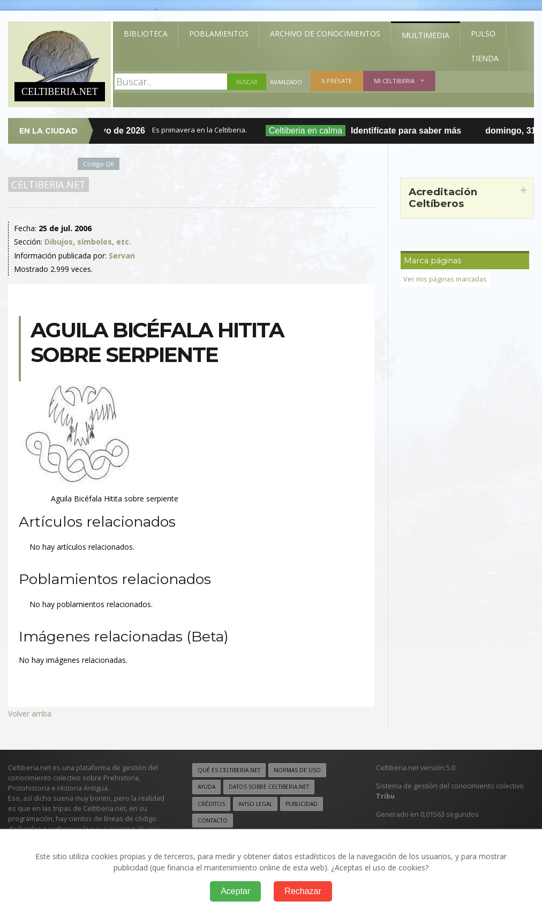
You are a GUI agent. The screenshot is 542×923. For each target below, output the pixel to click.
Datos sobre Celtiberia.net (269, 787)
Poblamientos (219, 33)
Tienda (485, 58)
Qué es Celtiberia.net (229, 770)
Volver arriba (29, 713)
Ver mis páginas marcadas (445, 279)
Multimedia (425, 35)
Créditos (211, 804)
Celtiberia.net (48, 184)
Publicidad (301, 804)
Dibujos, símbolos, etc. (87, 242)
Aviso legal (255, 804)
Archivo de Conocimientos (325, 33)
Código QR (98, 164)
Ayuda (206, 787)
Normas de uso (297, 770)
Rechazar (302, 891)
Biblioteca (146, 33)
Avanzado (286, 82)
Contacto (213, 820)
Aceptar (235, 891)
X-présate (336, 81)
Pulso (483, 33)
